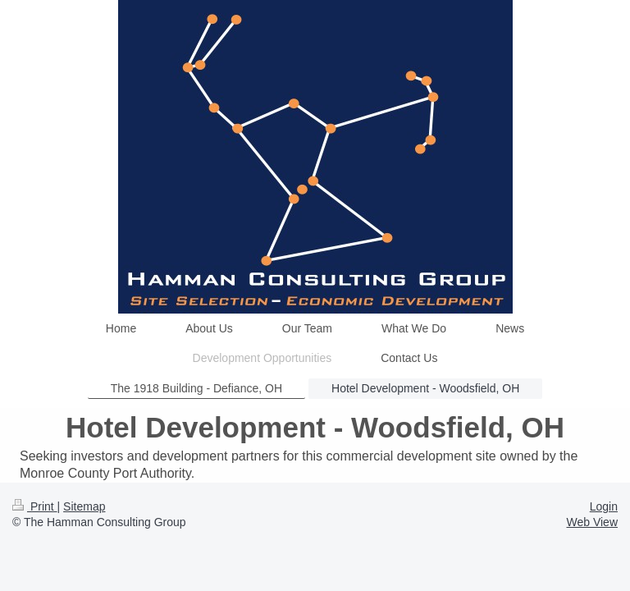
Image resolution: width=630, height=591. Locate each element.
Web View (592, 522)
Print (34, 506)
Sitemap (84, 506)
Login (604, 506)
